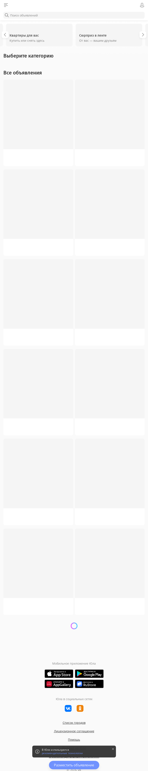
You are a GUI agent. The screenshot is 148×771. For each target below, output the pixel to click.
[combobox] (74, 15)
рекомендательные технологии (62, 753)
